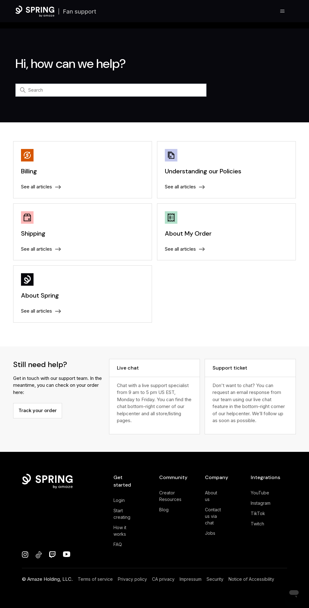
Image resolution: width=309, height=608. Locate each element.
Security (215, 579)
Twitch (257, 523)
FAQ (117, 544)
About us (211, 496)
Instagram (260, 503)
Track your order (37, 410)
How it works (119, 531)
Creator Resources (170, 496)
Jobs (210, 533)
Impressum (191, 579)
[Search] (111, 90)
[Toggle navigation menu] (282, 11)
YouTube (260, 492)
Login (119, 500)
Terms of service (95, 579)
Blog (164, 509)
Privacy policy (132, 579)
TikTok (258, 513)
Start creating (121, 514)
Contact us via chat (213, 516)
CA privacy (163, 579)
